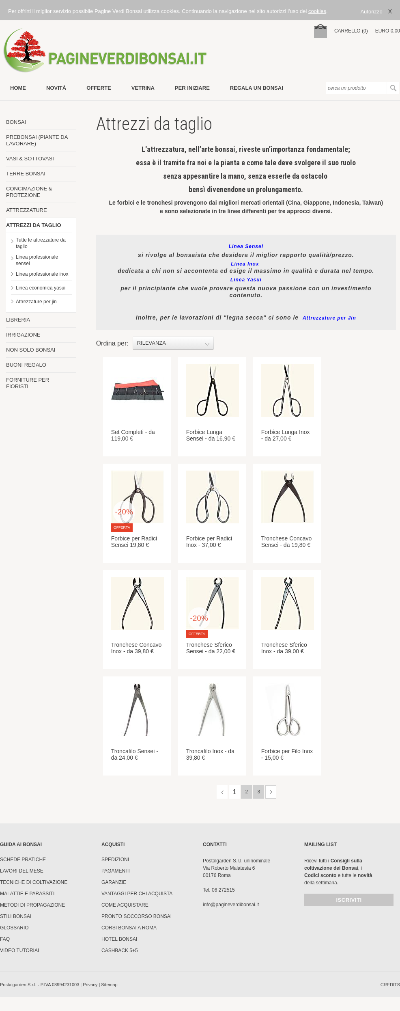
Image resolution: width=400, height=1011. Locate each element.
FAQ (5, 939)
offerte (98, 88)
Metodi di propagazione (32, 905)
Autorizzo (371, 12)
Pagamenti (115, 871)
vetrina (143, 88)
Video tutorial (20, 950)
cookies (317, 11)
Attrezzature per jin (36, 302)
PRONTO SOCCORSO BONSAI (136, 916)
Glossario (14, 928)
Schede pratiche (23, 859)
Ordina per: (112, 343)
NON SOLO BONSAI (30, 350)
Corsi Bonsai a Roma (129, 928)
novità (56, 88)
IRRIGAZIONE (23, 335)
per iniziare (192, 88)
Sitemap (109, 984)
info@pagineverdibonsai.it (231, 904)
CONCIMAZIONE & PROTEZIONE (29, 192)
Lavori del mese (21, 871)
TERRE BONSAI (25, 174)
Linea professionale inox (42, 274)
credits (390, 984)
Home (18, 88)
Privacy (90, 984)
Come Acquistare (124, 905)
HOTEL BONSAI (119, 939)
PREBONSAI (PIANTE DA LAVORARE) (37, 140)
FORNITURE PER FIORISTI (27, 383)
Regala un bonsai (256, 88)
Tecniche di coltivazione (33, 882)
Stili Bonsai (15, 916)
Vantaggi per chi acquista (136, 894)
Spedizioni (115, 859)
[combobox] (173, 343)
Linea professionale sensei (37, 260)
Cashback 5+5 (119, 950)
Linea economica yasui (40, 288)
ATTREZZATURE (26, 210)
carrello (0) (351, 31)
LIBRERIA (18, 320)
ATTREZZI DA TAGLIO (33, 225)
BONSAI (16, 122)
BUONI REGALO (26, 365)
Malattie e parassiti (27, 894)
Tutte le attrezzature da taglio (41, 243)
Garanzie (113, 882)
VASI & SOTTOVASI (30, 159)
